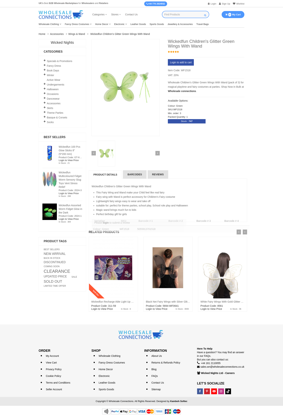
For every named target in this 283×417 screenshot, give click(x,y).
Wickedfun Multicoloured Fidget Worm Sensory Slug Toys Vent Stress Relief (70, 179)
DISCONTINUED (55, 262)
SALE (74, 277)
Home (42, 34)
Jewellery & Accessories (180, 24)
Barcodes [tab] (134, 174)
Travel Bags (202, 24)
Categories (98, 14)
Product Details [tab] (105, 174)
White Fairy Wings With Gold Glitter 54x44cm (226, 301)
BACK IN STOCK (52, 258)
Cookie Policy (53, 376)
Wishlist (238, 3)
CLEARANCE (57, 271)
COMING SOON (52, 266)
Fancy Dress (54, 65)
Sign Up (224, 3)
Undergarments (55, 84)
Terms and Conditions (58, 382)
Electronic (119, 24)
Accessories (57, 34)
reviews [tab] (158, 174)
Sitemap (156, 389)
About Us (156, 355)
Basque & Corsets (57, 117)
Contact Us (131, 14)
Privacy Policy (54, 369)
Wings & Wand (76, 34)
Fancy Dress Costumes (77, 24)
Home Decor (101, 24)
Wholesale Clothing (49, 24)
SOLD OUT (53, 281)
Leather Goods (138, 24)
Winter (50, 75)
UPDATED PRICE (55, 276)
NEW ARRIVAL (55, 253)
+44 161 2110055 (211, 363)
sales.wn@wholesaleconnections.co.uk (222, 366)
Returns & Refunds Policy (165, 362)
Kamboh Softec (178, 401)
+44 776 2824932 (155, 4)
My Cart (233, 14)
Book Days (53, 70)
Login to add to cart (181, 62)
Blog (153, 369)
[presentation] (239, 232)
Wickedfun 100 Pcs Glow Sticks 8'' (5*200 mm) (69, 150)
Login (212, 3)
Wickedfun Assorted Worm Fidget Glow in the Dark (70, 209)
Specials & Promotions (59, 61)
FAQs (154, 376)
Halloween (53, 89)
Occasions (53, 94)
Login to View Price (102, 309)
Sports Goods (157, 24)
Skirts (50, 108)
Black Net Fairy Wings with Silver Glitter (168, 301)
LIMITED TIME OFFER (55, 286)
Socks (50, 122)
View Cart (51, 362)
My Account (52, 355)
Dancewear (53, 98)
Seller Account (54, 389)
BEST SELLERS (52, 249)
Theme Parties (55, 112)
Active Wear (53, 79)
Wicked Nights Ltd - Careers (218, 373)
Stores (114, 14)
